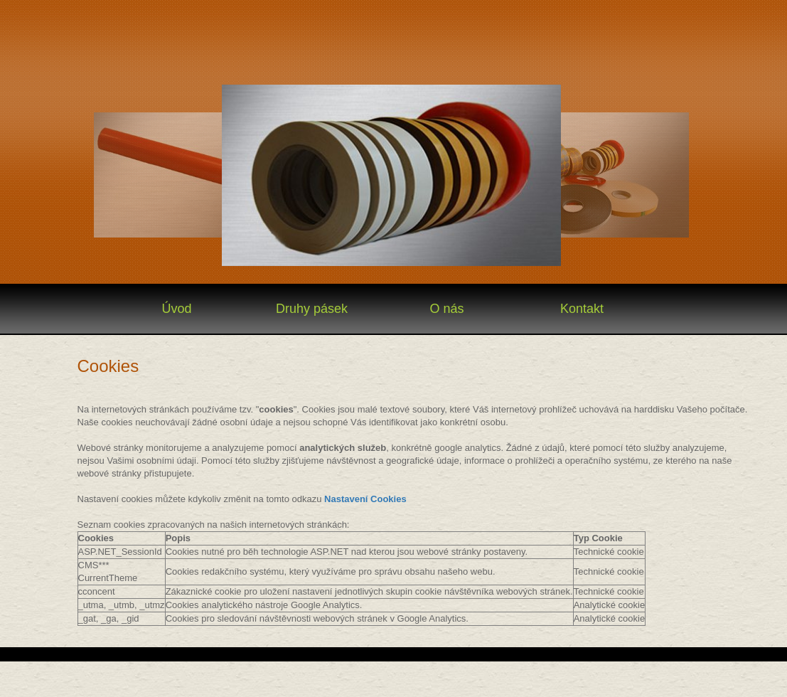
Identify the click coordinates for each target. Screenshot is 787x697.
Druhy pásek (312, 309)
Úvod (176, 309)
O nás (446, 309)
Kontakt (582, 309)
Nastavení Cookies (365, 499)
